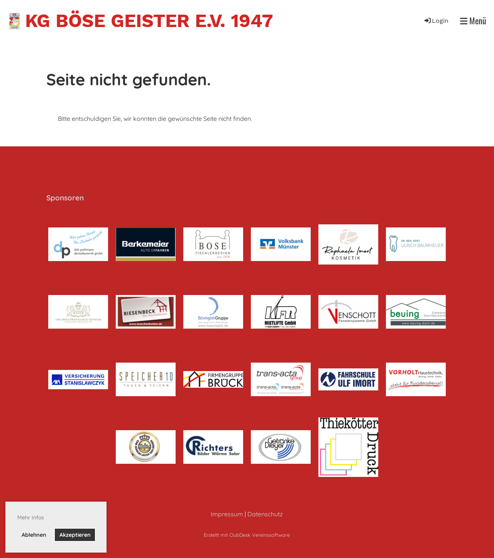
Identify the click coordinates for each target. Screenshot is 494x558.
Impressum (227, 514)
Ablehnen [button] (34, 534)
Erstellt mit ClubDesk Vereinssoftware (247, 535)
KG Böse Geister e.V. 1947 (149, 21)
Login (435, 20)
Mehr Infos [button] (30, 517)
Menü (473, 21)
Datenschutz (265, 514)
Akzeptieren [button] (75, 534)
